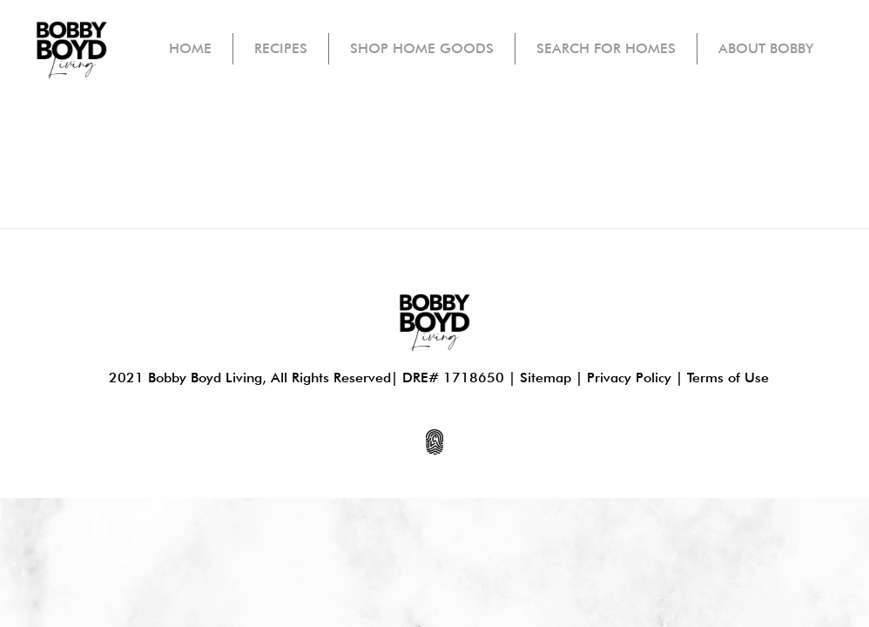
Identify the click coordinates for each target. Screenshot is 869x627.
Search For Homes (606, 48)
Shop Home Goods (422, 48)
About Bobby (765, 48)
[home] (71, 48)
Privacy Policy (629, 377)
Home (190, 48)
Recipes (280, 48)
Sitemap (545, 377)
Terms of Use (728, 377)
